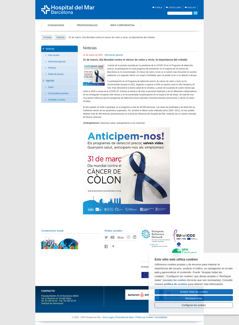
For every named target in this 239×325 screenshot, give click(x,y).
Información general (114, 55)
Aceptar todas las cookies (194, 291)
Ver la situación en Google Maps (56, 298)
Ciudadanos (56, 25)
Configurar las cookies (194, 305)
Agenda (50, 80)
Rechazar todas (193, 298)
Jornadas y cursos (56, 99)
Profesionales (87, 25)
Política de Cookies (144, 317)
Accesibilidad (161, 317)
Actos (50, 87)
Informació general (56, 61)
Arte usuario (53, 55)
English (192, 7)
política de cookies (175, 284)
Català (158, 7)
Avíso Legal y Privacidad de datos (118, 317)
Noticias (50, 48)
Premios (52, 68)
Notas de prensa (55, 74)
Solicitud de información (52, 303)
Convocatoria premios (58, 93)
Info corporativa (122, 25)
